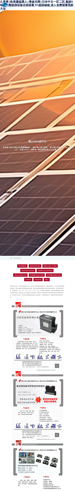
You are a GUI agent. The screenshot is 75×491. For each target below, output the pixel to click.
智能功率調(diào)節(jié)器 (28, 270)
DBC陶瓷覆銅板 (22, 266)
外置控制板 (28, 279)
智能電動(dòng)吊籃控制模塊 (45, 270)
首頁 (11, 258)
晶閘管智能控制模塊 (35, 266)
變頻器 (46, 279)
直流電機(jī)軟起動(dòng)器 (36, 275)
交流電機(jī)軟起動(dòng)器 (54, 275)
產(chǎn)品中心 (17, 258)
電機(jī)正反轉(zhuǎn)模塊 (50, 266)
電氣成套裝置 (38, 279)
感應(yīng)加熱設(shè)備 (20, 275)
